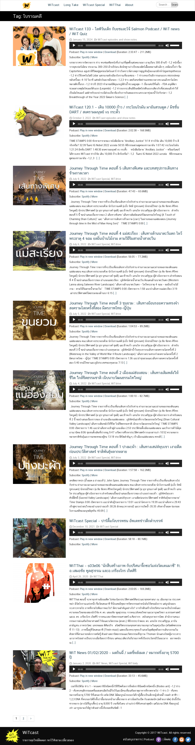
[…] (126, 97)
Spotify (86, 57)
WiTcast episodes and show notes (117, 39)
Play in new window (91, 52)
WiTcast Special (94, 5)
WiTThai (115, 5)
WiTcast (53, 5)
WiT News (101, 663)
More (95, 57)
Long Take (71, 5)
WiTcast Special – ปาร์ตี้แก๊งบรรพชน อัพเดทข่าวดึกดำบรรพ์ (116, 521)
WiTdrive (116, 178)
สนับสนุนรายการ (132, 739)
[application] (125, 45)
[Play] (74, 45)
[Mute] (167, 45)
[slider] (121, 45)
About (129, 5)
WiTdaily (133, 663)
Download (110, 52)
